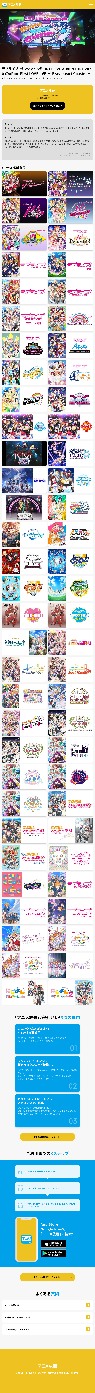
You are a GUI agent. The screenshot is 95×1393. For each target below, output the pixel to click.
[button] (91, 4)
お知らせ (20, 1373)
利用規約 (42, 1373)
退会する (75, 1373)
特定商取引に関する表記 (58, 1373)
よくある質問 (31, 1373)
